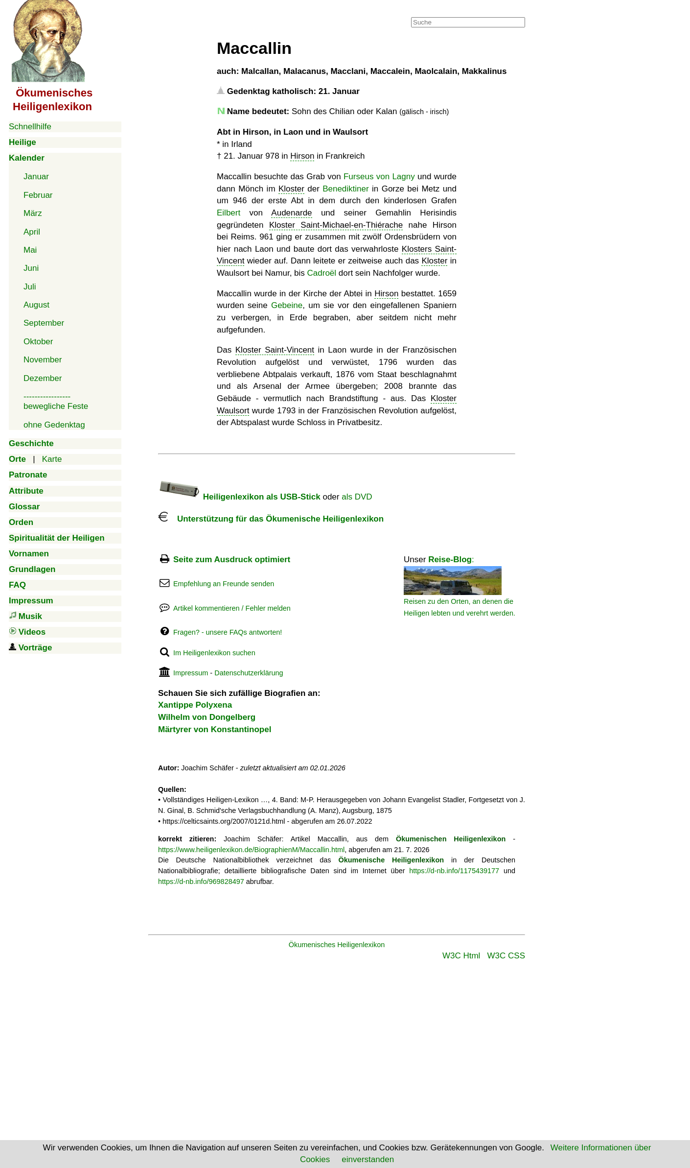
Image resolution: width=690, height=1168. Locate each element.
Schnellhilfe (30, 126)
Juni (31, 268)
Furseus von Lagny (379, 176)
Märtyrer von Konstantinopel (214, 729)
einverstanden (368, 1159)
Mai (30, 250)
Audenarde (291, 212)
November (42, 359)
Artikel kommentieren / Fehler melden (232, 608)
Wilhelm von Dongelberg (206, 717)
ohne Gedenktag (54, 424)
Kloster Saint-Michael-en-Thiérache (336, 225)
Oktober (38, 341)
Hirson (302, 156)
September (43, 323)
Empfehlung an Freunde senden (223, 584)
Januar (36, 176)
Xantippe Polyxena (195, 705)
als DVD (357, 496)
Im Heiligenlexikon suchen (214, 653)
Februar (38, 195)
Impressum (190, 673)
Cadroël (322, 273)
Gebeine (286, 305)
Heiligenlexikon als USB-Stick (239, 496)
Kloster (291, 188)
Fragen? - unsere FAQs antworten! (227, 632)
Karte (52, 459)
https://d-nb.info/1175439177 (454, 871)
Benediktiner (345, 188)
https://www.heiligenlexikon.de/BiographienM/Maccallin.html (251, 850)
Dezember (42, 378)
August (36, 305)
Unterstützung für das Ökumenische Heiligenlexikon (271, 519)
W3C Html (461, 955)
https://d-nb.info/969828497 (201, 881)
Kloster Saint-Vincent (274, 350)
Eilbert (228, 212)
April (31, 232)
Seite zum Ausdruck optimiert (231, 559)
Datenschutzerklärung (248, 673)
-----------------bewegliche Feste (55, 401)
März (32, 213)
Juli (29, 286)
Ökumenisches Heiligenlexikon (337, 945)
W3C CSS (506, 955)
